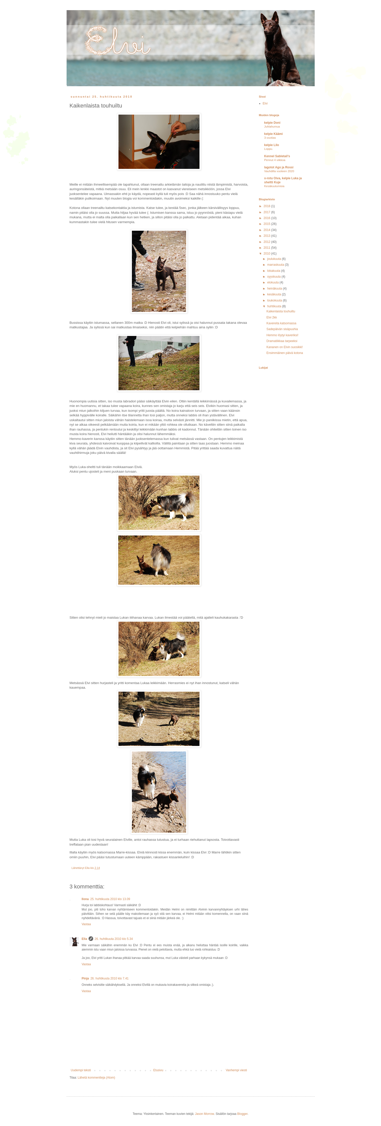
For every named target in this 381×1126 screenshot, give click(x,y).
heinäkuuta (275, 288)
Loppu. (268, 148)
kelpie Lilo (271, 145)
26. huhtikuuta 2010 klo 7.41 (109, 978)
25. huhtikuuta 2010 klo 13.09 (110, 899)
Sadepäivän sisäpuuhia (282, 329)
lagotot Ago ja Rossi (279, 167)
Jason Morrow (204, 1114)
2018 (267, 206)
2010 (267, 253)
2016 (267, 218)
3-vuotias (270, 137)
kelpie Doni (272, 122)
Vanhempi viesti (236, 1070)
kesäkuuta (274, 294)
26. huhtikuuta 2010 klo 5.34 (114, 939)
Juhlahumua (272, 126)
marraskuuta (276, 264)
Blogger (242, 1114)
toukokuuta (275, 300)
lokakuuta (274, 271)
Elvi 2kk (271, 317)
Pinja (85, 978)
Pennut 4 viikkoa (275, 160)
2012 (267, 242)
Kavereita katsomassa (281, 323)
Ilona (85, 899)
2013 (267, 236)
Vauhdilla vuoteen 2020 (279, 171)
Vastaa (86, 924)
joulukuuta (274, 259)
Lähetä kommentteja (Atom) (96, 1077)
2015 (267, 224)
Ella (84, 939)
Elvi (265, 103)
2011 (267, 247)
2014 (267, 230)
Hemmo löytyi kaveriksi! (282, 335)
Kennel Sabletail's (277, 156)
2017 (267, 212)
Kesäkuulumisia (274, 186)
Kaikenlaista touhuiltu (280, 311)
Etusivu (158, 1070)
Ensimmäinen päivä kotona (284, 353)
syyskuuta (274, 276)
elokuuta (273, 282)
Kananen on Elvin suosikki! (284, 347)
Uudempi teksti (81, 1070)
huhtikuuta (274, 306)
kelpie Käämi (273, 134)
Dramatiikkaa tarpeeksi (281, 341)
